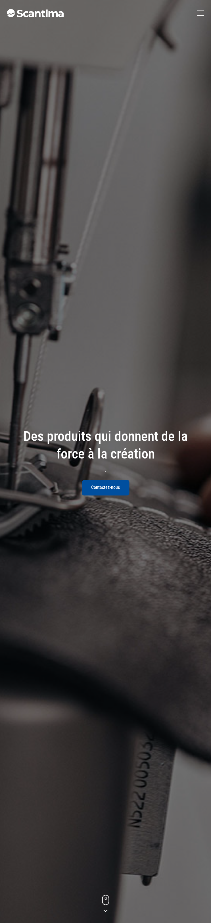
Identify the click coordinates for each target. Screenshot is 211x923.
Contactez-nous (105, 487)
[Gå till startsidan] (35, 13)
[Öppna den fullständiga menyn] (200, 13)
